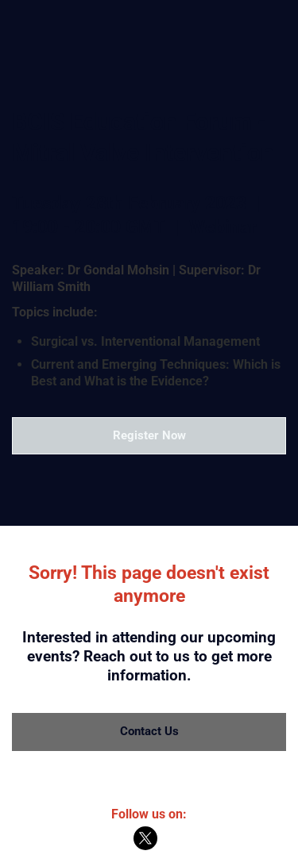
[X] (145, 847)
